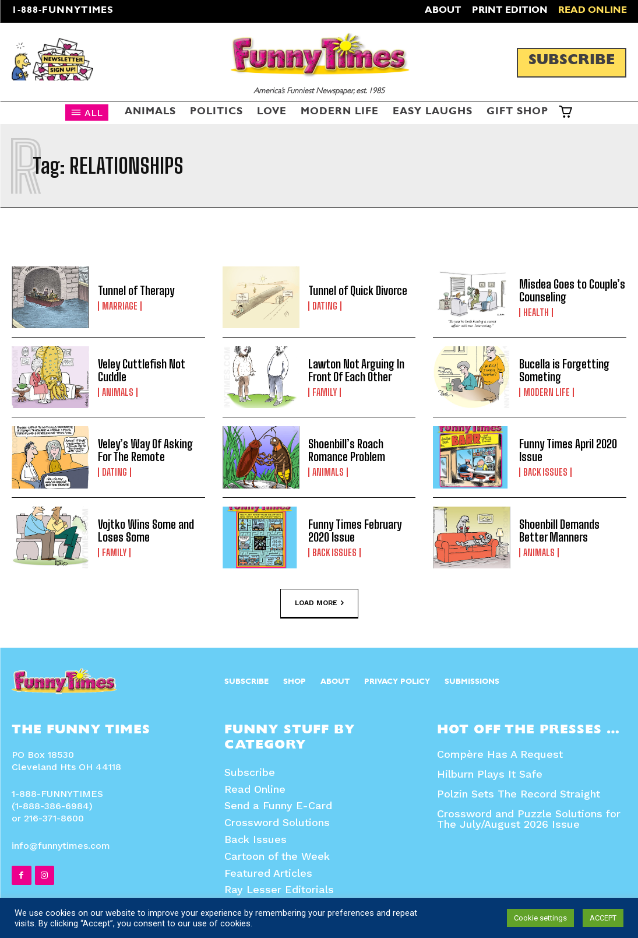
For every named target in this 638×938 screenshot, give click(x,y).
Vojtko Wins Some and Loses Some (146, 530)
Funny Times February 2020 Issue (354, 530)
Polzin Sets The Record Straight (518, 794)
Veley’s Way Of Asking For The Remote (145, 450)
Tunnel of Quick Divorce (357, 290)
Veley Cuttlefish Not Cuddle (141, 370)
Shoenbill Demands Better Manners (559, 530)
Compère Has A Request (500, 754)
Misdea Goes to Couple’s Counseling (572, 290)
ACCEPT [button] (603, 918)
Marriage (120, 306)
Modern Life (546, 392)
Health (536, 312)
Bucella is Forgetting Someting (564, 370)
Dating (324, 306)
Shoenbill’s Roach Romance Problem (346, 450)
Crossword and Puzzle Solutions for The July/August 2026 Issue (529, 818)
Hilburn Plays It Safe (489, 774)
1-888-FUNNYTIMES (63, 11)
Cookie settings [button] (540, 918)
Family (324, 392)
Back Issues (545, 472)
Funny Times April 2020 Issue (568, 450)
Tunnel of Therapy (136, 290)
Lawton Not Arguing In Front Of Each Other (356, 370)
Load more (319, 602)
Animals (117, 392)
